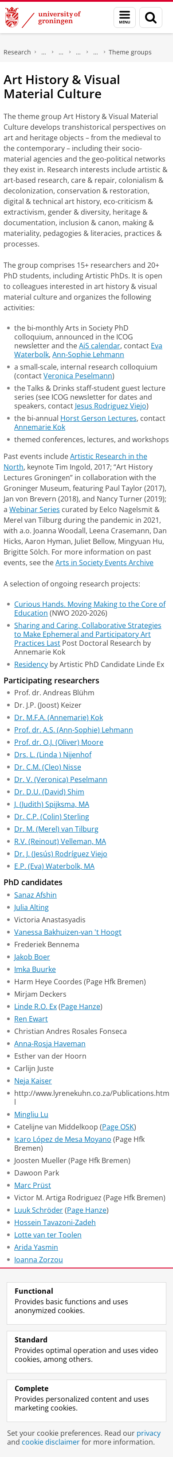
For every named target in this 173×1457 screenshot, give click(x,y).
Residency (31, 664)
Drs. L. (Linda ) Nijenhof (52, 754)
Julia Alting (31, 907)
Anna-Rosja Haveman (50, 1043)
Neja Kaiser (33, 1081)
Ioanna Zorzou (38, 1259)
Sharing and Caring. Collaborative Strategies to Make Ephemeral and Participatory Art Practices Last (87, 634)
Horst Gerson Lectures (98, 418)
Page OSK (118, 1127)
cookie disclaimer (51, 1442)
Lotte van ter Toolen (48, 1235)
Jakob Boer (32, 957)
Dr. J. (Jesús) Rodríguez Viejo (60, 854)
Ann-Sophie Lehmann (88, 354)
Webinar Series (34, 509)
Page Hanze (80, 1006)
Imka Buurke (35, 969)
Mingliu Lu (31, 1114)
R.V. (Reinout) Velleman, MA (60, 841)
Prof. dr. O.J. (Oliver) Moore (58, 742)
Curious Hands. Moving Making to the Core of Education (89, 608)
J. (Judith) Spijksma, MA (51, 804)
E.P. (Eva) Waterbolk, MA (54, 866)
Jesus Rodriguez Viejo (110, 406)
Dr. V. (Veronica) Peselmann (60, 779)
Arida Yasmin (36, 1247)
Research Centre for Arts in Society (95, 52)
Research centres (78, 52)
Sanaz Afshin (35, 895)
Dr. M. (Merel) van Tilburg (56, 829)
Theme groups (130, 52)
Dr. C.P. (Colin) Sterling (51, 816)
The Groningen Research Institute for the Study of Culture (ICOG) (43, 52)
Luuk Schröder (38, 1210)
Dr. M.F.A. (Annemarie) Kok (58, 717)
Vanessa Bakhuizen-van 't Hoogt (68, 932)
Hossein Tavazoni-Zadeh (55, 1222)
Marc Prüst (32, 1185)
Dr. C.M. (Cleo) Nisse (47, 767)
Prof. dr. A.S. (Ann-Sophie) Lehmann (73, 730)
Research (17, 52)
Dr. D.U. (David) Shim (49, 792)
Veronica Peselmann (77, 376)
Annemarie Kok (39, 427)
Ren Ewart (31, 1019)
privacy (149, 1433)
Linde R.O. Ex (35, 1006)
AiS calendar (99, 346)
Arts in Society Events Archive (104, 562)
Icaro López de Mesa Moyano (62, 1139)
